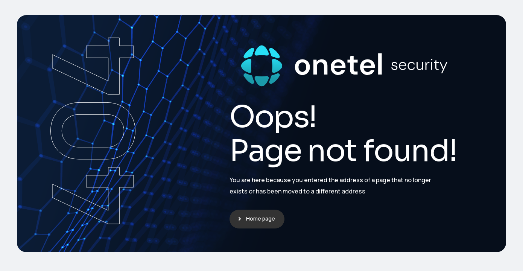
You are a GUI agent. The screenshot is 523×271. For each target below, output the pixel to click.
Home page (260, 218)
